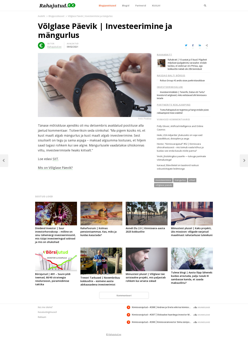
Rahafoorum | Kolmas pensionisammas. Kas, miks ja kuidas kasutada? (98, 232)
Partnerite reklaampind (173, 104)
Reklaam (42, 317)
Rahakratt (164, 54)
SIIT (55, 159)
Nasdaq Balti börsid (171, 75)
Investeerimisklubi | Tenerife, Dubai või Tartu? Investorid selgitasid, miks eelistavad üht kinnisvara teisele (181, 95)
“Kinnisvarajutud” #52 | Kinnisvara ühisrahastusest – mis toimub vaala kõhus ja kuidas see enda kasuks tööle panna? (180, 147)
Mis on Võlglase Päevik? (55, 168)
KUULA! (156, 5)
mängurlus (180, 180)
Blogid (125, 5)
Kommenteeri (124, 295)
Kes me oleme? (45, 307)
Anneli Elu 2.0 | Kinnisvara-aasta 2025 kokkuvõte (145, 230)
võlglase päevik (164, 185)
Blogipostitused (107, 5)
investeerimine (163, 180)
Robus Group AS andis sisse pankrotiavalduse (182, 80)
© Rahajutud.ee (113, 334)
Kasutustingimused (47, 312)
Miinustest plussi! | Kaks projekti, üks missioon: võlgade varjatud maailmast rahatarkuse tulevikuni (192, 232)
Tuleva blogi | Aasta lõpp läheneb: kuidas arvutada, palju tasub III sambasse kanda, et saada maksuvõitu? (192, 277)
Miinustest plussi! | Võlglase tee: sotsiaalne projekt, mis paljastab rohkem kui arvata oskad (146, 277)
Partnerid (140, 5)
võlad (192, 180)
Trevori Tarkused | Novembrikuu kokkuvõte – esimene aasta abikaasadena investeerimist (100, 281)
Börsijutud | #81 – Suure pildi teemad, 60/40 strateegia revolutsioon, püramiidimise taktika (52, 279)
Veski (160, 156)
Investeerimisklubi (170, 87)
